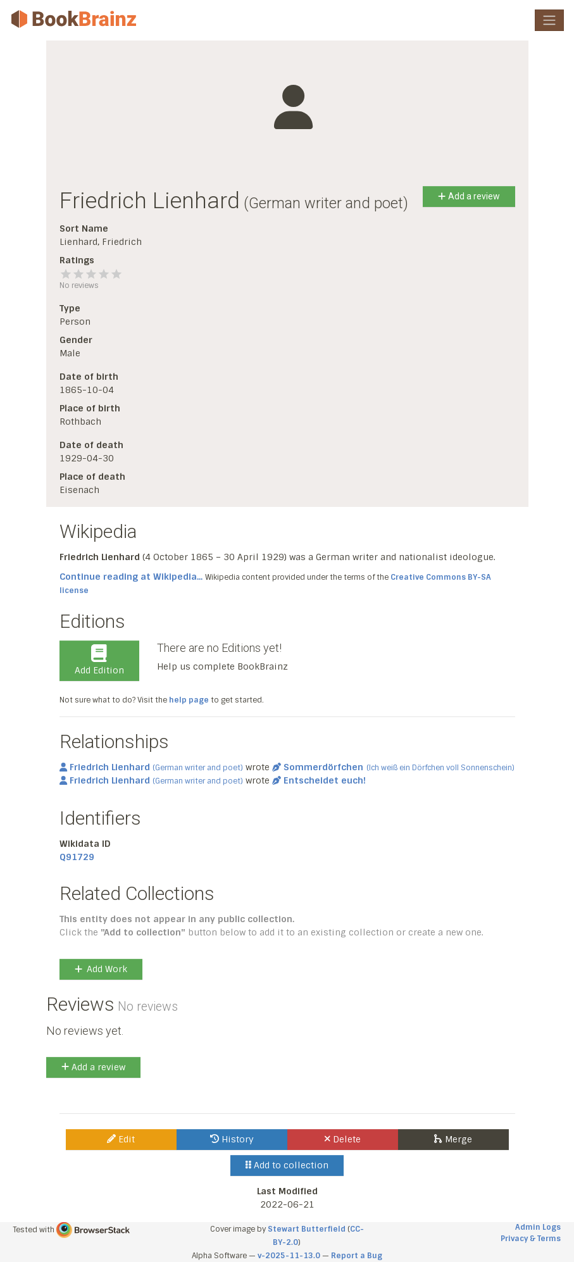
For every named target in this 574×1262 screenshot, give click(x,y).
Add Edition (99, 660)
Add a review (468, 196)
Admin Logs (538, 1227)
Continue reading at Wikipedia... (131, 576)
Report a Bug (356, 1256)
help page (189, 700)
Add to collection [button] (287, 1165)
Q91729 (76, 857)
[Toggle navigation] (549, 20)
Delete (342, 1139)
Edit (121, 1139)
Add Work (101, 969)
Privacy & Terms (531, 1239)
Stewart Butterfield (307, 1229)
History (232, 1139)
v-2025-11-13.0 (289, 1256)
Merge (452, 1139)
